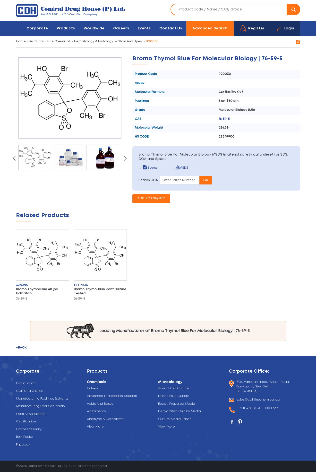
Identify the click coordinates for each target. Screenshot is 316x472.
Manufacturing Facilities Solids (40, 406)
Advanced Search (210, 28)
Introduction (25, 383)
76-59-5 (224, 119)
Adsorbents (96, 411)
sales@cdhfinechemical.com (259, 400)
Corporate (37, 28)
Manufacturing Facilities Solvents (42, 398)
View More (95, 426)
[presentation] (15, 158)
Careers (121, 28)
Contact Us (170, 28)
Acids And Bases (100, 403)
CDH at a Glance (29, 391)
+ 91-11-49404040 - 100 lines (257, 409)
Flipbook (23, 444)
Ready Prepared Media (176, 403)
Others (92, 388)
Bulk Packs (24, 436)
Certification (26, 421)
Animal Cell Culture (173, 388)
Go (205, 180)
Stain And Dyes (130, 41)
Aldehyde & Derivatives (105, 419)
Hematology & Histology (93, 41)
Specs (150, 167)
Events (144, 28)
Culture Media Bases (174, 419)
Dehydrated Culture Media (179, 411)
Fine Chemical (58, 41)
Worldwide (94, 28)
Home (21, 41)
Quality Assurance (30, 414)
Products (66, 28)
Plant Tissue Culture (173, 396)
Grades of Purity (29, 429)
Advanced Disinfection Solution (112, 396)
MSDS (181, 167)
